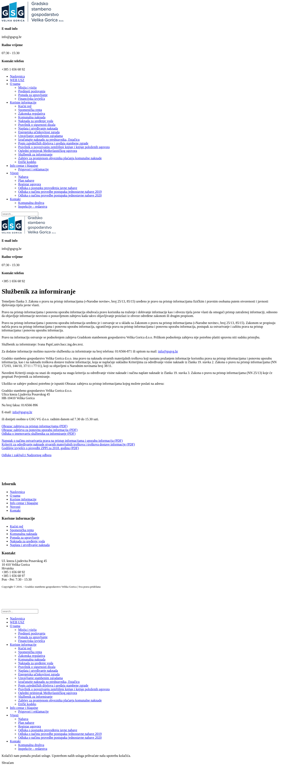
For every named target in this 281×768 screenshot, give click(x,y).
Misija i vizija (27, 87)
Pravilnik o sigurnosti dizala (36, 124)
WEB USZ (17, 80)
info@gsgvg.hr (168, 351)
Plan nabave (26, 180)
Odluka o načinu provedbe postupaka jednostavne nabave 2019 (60, 191)
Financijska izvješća (31, 98)
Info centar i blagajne (24, 165)
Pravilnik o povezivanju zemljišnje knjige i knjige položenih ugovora (64, 147)
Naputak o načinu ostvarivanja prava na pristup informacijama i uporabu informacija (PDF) (62, 440)
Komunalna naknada (31, 117)
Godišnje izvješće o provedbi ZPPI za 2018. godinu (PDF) (40, 448)
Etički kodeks (27, 162)
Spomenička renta (30, 110)
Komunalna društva (31, 203)
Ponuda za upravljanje (33, 95)
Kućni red (24, 106)
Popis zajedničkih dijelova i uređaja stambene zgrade (53, 143)
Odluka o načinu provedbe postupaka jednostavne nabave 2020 (60, 195)
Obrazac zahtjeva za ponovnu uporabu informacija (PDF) (39, 430)
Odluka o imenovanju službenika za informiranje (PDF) (38, 433)
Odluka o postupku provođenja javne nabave (47, 188)
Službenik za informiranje (35, 154)
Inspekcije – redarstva (32, 206)
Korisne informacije (23, 102)
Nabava (23, 177)
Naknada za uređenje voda (35, 121)
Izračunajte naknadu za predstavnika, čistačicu (49, 139)
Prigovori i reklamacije (33, 169)
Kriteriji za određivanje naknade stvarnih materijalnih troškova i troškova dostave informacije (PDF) (68, 444)
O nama (15, 84)
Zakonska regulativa (31, 113)
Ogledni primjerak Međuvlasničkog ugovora (47, 150)
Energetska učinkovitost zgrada (39, 132)
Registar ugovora (29, 184)
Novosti (15, 506)
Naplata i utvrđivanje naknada (38, 128)
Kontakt (15, 199)
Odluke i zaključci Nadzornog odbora (26, 455)
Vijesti (14, 173)
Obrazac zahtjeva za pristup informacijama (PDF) (35, 426)
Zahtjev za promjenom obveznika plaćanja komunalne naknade (60, 158)
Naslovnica (17, 76)
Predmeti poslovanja (31, 91)
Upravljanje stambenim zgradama (40, 136)
